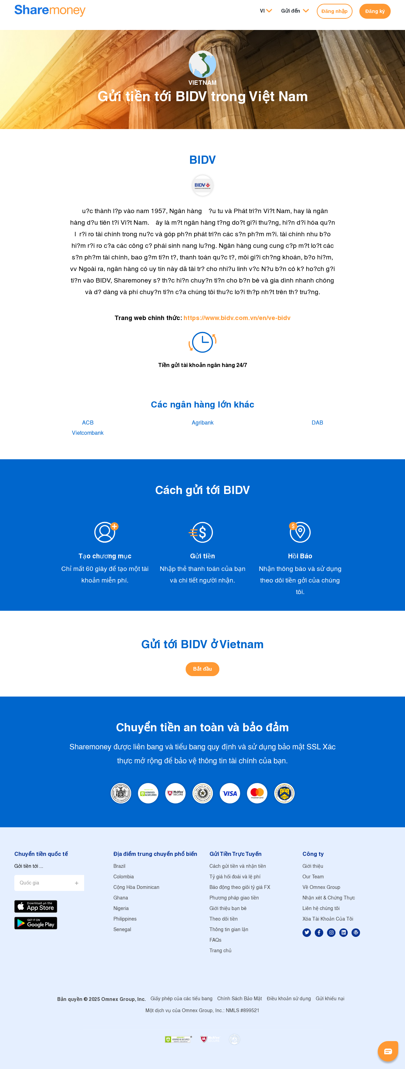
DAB (317, 423)
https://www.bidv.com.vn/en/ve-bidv (237, 317)
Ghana (120, 898)
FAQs (215, 940)
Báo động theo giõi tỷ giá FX (239, 887)
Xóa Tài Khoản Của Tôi (327, 919)
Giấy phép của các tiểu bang (182, 999)
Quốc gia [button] (29, 883)
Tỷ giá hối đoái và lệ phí (235, 877)
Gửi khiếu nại (330, 999)
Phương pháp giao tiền (234, 898)
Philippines (125, 919)
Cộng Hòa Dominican (136, 887)
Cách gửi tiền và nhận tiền (237, 866)
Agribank (203, 423)
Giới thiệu (312, 866)
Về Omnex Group (321, 887)
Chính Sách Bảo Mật (239, 999)
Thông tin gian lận (228, 930)
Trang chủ (220, 951)
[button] (295, 11)
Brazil (119, 866)
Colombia (123, 877)
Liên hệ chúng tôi (321, 909)
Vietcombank (88, 433)
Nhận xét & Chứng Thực (328, 898)
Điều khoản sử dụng (289, 999)
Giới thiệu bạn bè (228, 909)
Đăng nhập (335, 11)
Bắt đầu (202, 669)
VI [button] (262, 11)
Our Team (313, 877)
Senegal (122, 930)
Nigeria (121, 909)
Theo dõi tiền (223, 919)
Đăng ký (375, 11)
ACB (88, 423)
